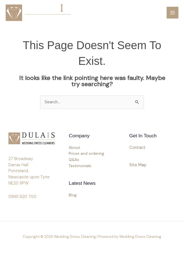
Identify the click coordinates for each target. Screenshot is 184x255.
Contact (137, 147)
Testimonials (80, 165)
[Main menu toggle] (172, 13)
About (74, 147)
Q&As (74, 159)
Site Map (137, 165)
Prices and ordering (86, 153)
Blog (73, 194)
